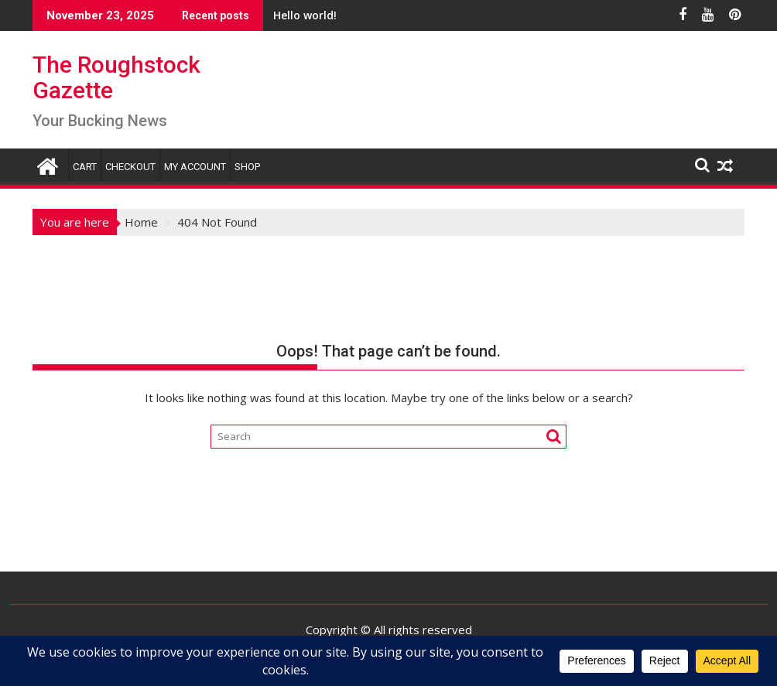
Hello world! (286, 15)
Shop (247, 166)
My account (195, 166)
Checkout (130, 166)
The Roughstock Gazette (116, 77)
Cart (85, 166)
